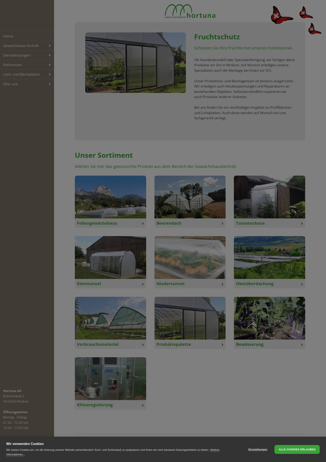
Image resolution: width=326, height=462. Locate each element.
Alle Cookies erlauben (297, 449)
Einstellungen (257, 449)
